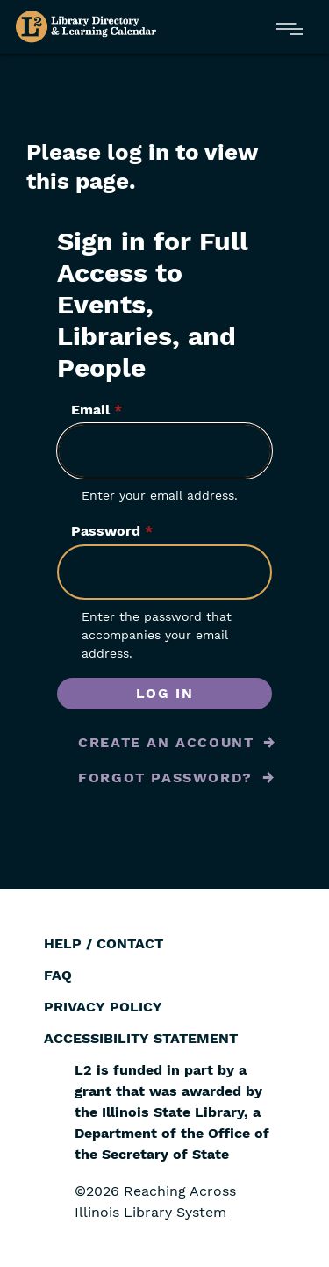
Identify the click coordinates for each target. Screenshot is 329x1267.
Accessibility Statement (141, 1038)
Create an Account (166, 742)
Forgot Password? (165, 777)
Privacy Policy (103, 1006)
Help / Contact (103, 943)
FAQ (58, 975)
